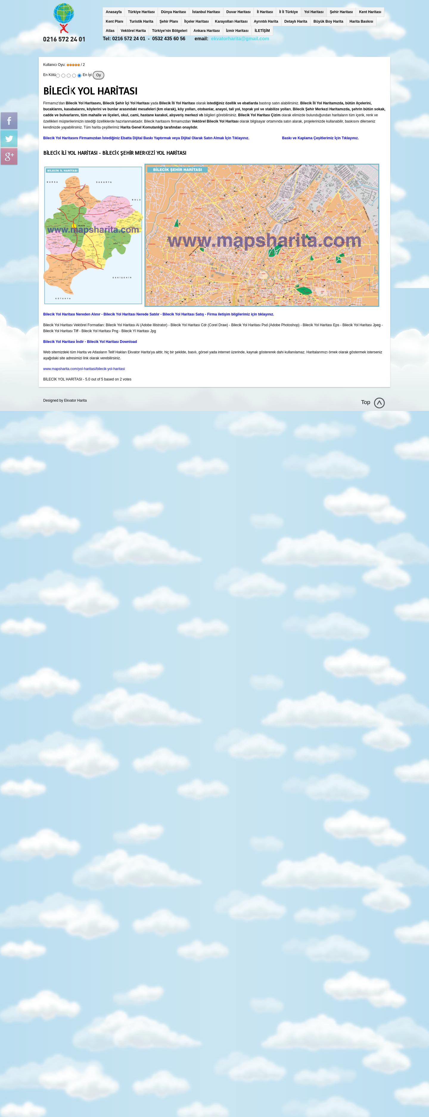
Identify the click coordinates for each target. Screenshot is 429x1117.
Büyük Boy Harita (328, 21)
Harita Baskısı (361, 21)
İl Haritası (265, 12)
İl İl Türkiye (288, 12)
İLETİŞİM (262, 31)
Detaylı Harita (296, 21)
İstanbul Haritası (206, 12)
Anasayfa (114, 12)
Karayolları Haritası (231, 21)
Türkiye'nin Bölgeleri (169, 31)
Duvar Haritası (238, 12)
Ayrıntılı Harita (266, 21)
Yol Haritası (314, 12)
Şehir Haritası (341, 12)
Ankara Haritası (207, 31)
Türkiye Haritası (141, 12)
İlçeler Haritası (196, 21)
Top (365, 402)
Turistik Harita (141, 21)
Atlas (110, 31)
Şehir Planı (169, 21)
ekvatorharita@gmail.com (240, 38)
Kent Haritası (370, 12)
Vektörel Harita (133, 31)
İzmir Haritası (237, 31)
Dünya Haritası (173, 12)
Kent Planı (114, 21)
